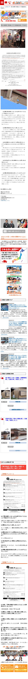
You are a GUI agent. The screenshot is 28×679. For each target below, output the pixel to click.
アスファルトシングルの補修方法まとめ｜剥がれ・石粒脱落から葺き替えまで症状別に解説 (18, 323)
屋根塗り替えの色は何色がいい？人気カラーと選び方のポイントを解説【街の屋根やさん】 (18, 340)
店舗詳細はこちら (5, 200)
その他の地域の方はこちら (15, 295)
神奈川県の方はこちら (15, 285)
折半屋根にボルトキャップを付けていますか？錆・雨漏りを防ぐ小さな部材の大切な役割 (18, 357)
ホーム (2, 6)
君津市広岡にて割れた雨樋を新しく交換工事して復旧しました (16, 419)
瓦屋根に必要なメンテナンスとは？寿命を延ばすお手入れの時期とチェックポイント (18, 306)
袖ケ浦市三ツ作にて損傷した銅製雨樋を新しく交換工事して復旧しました (16, 378)
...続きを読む (5, 317)
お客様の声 (7, 6)
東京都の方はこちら (15, 274)
